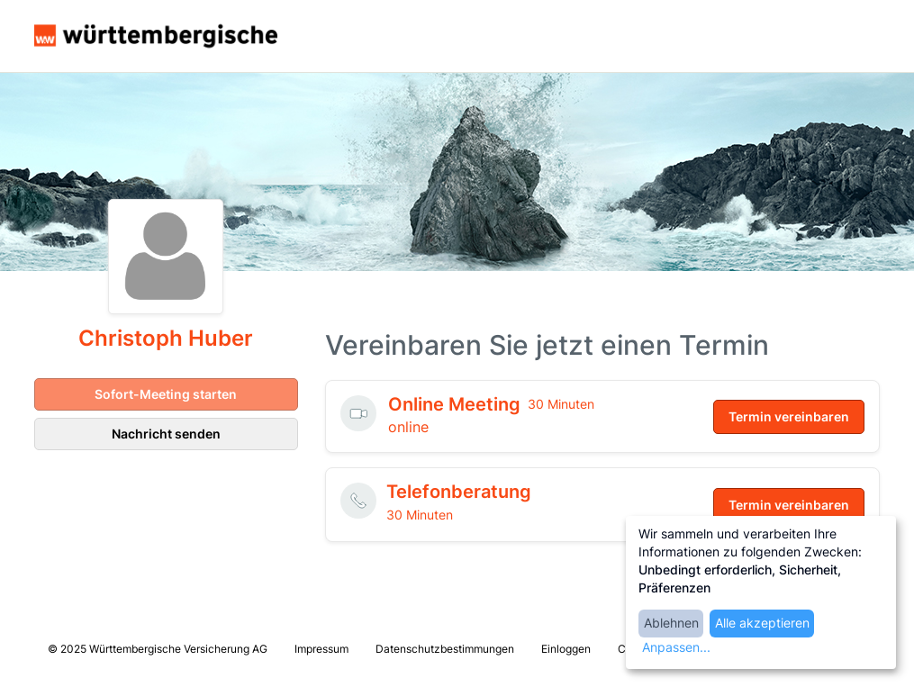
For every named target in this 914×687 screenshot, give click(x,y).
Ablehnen (671, 622)
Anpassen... (676, 647)
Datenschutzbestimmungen (445, 648)
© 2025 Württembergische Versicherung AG (157, 648)
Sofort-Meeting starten (166, 394)
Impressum (321, 648)
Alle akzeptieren (762, 622)
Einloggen (566, 648)
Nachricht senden (166, 433)
